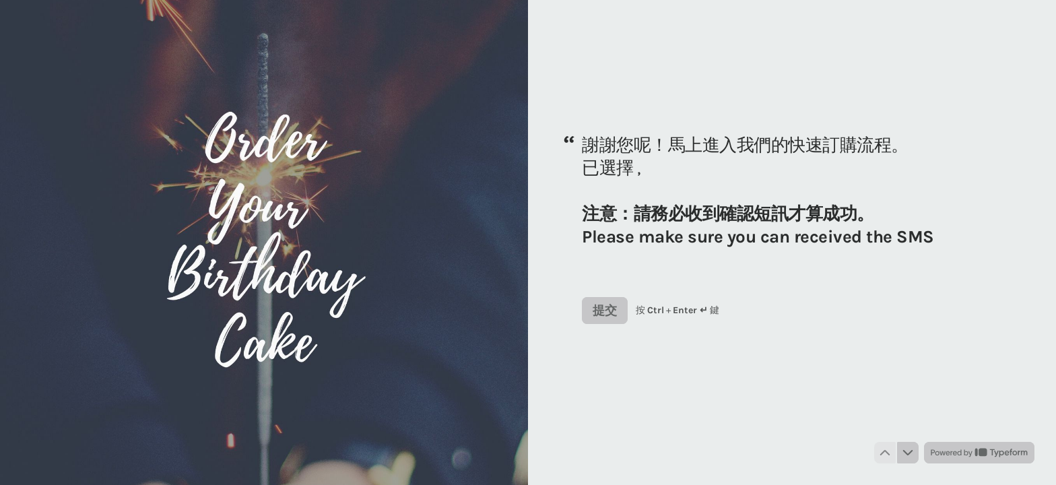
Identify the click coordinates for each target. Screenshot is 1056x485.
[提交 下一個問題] (605, 310)
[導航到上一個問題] (885, 452)
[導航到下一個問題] (908, 452)
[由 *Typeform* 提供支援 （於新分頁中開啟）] (979, 452)
